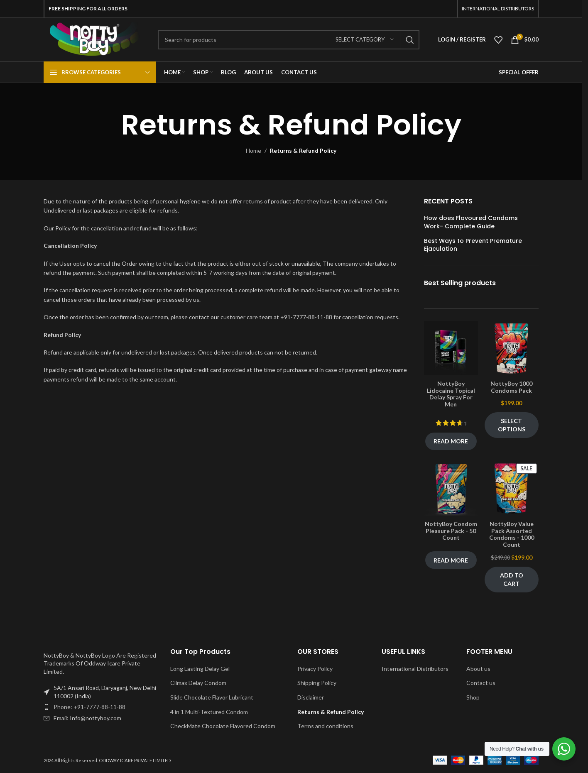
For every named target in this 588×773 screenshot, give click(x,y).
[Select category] (364, 40)
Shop (473, 697)
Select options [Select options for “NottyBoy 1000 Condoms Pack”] (511, 425)
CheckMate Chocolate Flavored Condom (222, 725)
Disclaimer (310, 697)
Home (253, 150)
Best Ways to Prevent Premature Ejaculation (473, 245)
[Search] (288, 39)
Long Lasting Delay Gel (200, 668)
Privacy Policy (315, 668)
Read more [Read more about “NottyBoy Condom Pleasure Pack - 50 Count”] (451, 560)
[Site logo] (94, 38)
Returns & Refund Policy (330, 711)
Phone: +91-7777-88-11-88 (89, 706)
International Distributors (415, 668)
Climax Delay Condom (198, 682)
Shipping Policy (316, 682)
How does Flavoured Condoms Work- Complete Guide (471, 222)
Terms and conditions (325, 725)
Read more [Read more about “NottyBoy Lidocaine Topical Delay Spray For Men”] (451, 441)
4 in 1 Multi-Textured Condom (209, 711)
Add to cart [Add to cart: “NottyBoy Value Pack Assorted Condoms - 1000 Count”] (511, 579)
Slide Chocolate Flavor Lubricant (211, 697)
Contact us (480, 682)
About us (478, 668)
